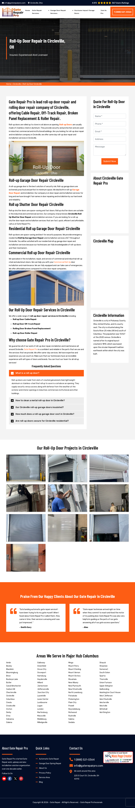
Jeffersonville (43, 689)
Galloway (41, 663)
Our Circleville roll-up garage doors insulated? (40, 407)
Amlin (8, 663)
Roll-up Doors (66, 125)
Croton (9, 709)
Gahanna (10, 719)
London (40, 709)
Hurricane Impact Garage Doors (84, 11)
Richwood (72, 712)
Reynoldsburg (74, 709)
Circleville (17, 84)
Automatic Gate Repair (49, 759)
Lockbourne (42, 702)
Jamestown (42, 686)
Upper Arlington (106, 686)
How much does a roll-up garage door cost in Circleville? (45, 414)
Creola (9, 702)
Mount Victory (74, 676)
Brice (8, 676)
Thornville (104, 679)
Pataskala (72, 696)
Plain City (72, 702)
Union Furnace (106, 682)
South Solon (105, 672)
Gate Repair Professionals (91, 802)
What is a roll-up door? (27, 373)
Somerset (104, 669)
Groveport (41, 672)
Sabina (71, 719)
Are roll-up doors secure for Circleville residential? (42, 421)
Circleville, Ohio (35, 3)
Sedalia (71, 722)
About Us (43, 768)
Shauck (103, 663)
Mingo (70, 663)
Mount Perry (73, 666)
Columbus (10, 699)
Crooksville (10, 706)
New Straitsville (75, 689)
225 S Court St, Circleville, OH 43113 (86, 777)
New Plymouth (74, 686)
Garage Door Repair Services (58, 11)
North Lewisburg (75, 692)
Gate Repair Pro (31, 349)
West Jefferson (106, 696)
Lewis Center (42, 699)
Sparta (102, 676)
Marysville (41, 716)
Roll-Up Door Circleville (32, 84)
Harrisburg (41, 676)
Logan (39, 706)
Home (27, 10)
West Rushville (106, 699)
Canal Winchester (13, 686)
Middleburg (41, 719)
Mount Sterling (74, 669)
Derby (8, 712)
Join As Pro (104, 11)
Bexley (9, 666)
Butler (8, 682)
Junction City (43, 692)
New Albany (73, 682)
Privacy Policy (45, 773)
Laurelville (41, 696)
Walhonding (104, 689)
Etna (8, 716)
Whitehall (103, 709)
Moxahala (72, 679)
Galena (9, 722)
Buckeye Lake (12, 679)
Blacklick (10, 669)
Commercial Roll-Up (62, 262)
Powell (71, 706)
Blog (41, 782)
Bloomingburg (12, 672)
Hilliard (40, 682)
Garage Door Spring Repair (50, 763)
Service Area (44, 777)
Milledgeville (42, 722)
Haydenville (42, 679)
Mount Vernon (74, 672)
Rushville (72, 716)
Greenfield (41, 666)
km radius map (109, 274)
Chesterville (11, 692)
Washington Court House (110, 692)
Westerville (104, 702)
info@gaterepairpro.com (13, 3)
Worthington (105, 712)
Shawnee (103, 666)
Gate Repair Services (37, 11)
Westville (103, 706)
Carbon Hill (10, 689)
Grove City (41, 669)
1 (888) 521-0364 (122, 12)
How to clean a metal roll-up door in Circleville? (40, 400)
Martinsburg (42, 712)
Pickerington (73, 699)
